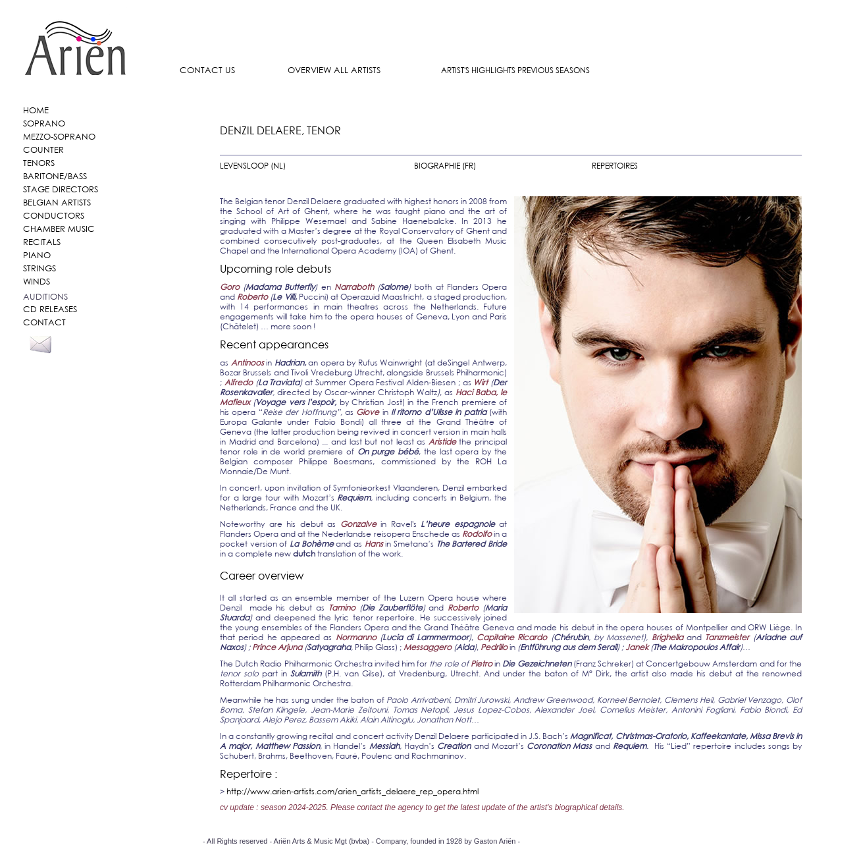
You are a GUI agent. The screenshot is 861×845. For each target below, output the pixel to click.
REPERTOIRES (615, 166)
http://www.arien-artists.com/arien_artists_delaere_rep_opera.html (352, 791)
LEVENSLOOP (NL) (253, 166)
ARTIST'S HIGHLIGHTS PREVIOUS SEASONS (515, 70)
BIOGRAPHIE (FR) (445, 166)
